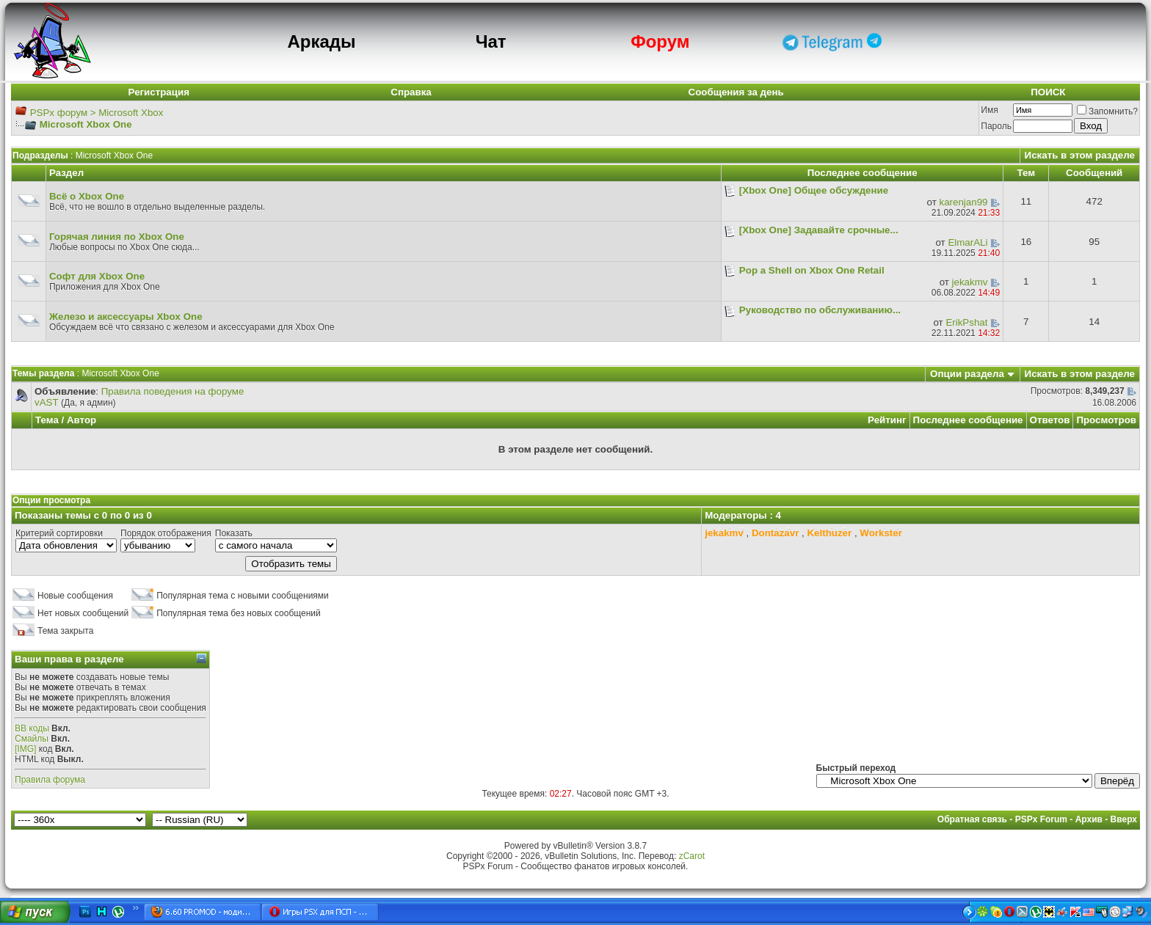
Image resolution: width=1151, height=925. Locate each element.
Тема (47, 419)
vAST (46, 402)
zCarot (692, 856)
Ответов (1050, 419)
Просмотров (1106, 419)
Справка (411, 92)
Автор (81, 419)
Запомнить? (1107, 111)
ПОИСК (1048, 92)
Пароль (996, 126)
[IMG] (25, 749)
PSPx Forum (1041, 819)
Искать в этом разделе (1080, 155)
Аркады (321, 41)
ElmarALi (967, 242)
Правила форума (50, 780)
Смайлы (31, 739)
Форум (660, 41)
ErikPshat (966, 322)
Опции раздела (967, 373)
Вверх (1124, 819)
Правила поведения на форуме (172, 391)
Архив (1089, 819)
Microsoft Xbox (130, 112)
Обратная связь (972, 819)
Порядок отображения (165, 533)
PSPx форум (58, 112)
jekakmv (970, 282)
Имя (989, 110)
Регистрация (158, 92)
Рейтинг (887, 419)
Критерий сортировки (59, 533)
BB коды (32, 728)
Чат (491, 41)
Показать (234, 533)
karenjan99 (964, 202)
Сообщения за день (736, 92)
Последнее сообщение (968, 419)
